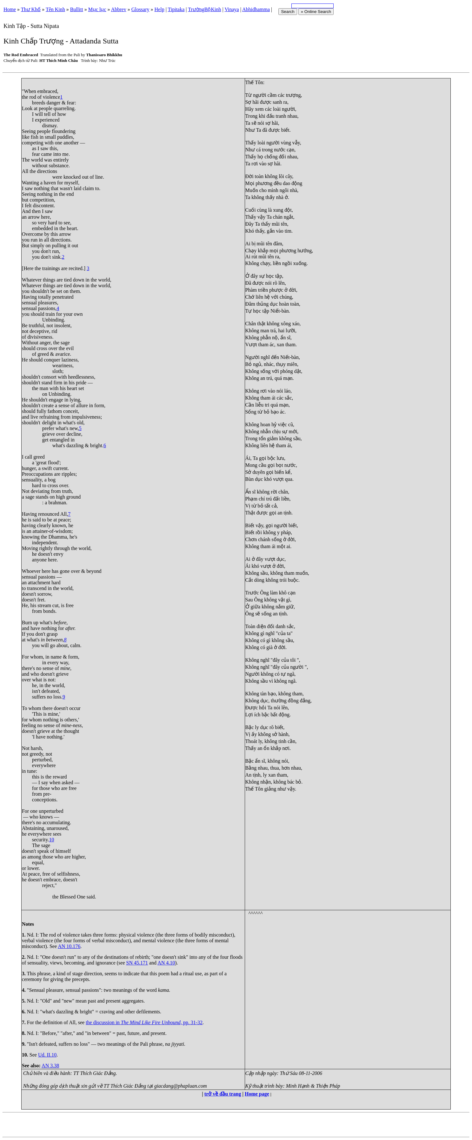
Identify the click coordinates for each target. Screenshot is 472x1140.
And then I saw (37, 211)
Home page (257, 1094)
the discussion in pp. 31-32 (144, 1022)
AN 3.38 (50, 1065)
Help (159, 9)
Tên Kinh (55, 9)
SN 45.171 (137, 962)
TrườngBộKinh (204, 9)
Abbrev (118, 9)
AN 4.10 (166, 962)
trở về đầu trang (222, 1094)
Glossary (140, 9)
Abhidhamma (256, 9)
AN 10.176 (69, 946)
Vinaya (231, 9)
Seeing (29, 131)
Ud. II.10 (47, 1054)
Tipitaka (176, 9)
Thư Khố (31, 9)
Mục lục (97, 9)
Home (9, 9)
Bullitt (76, 9)
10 (51, 839)
